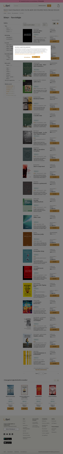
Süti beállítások (27, 57)
